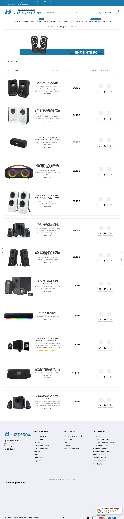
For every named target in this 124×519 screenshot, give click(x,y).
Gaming (37, 442)
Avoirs (65, 442)
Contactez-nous (99, 461)
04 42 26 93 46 (12, 449)
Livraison (96, 436)
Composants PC (40, 436)
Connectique (38, 458)
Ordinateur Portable (41, 445)
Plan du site (97, 464)
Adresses (67, 445)
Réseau (36, 455)
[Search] (77, 12)
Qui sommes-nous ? (100, 445)
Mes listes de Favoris (71, 448)
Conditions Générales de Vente (104, 442)
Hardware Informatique (111, 509)
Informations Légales (101, 439)
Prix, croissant (108, 70)
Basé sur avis (107, 513)
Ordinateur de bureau (42, 448)
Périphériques (39, 439)
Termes (73, 479)
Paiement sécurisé (100, 448)
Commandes (68, 439)
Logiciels (37, 461)
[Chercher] (59, 12)
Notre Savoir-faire (99, 455)
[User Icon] (104, 12)
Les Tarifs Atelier (99, 458)
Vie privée (67, 479)
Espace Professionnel (101, 452)
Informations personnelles (73, 436)
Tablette (37, 452)
